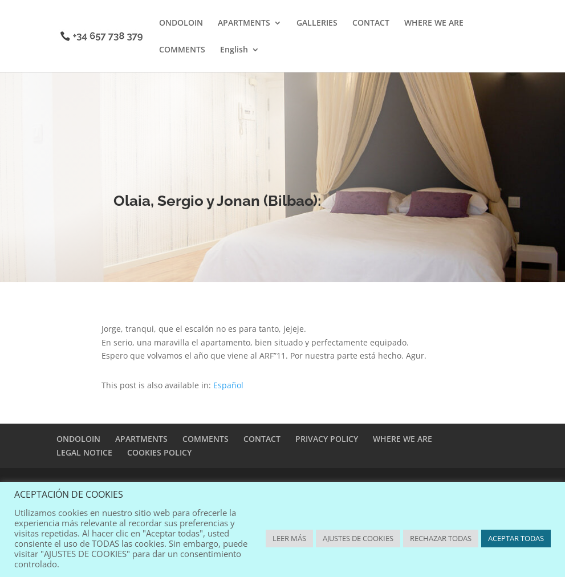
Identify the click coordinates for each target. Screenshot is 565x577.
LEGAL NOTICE (84, 452)
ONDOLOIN (181, 23)
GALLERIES (317, 23)
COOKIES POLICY (159, 452)
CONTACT (370, 23)
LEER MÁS (289, 538)
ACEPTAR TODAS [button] (516, 538)
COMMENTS (182, 50)
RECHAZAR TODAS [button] (440, 538)
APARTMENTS (244, 23)
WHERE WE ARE (434, 23)
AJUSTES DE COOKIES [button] (358, 538)
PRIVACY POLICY (326, 438)
